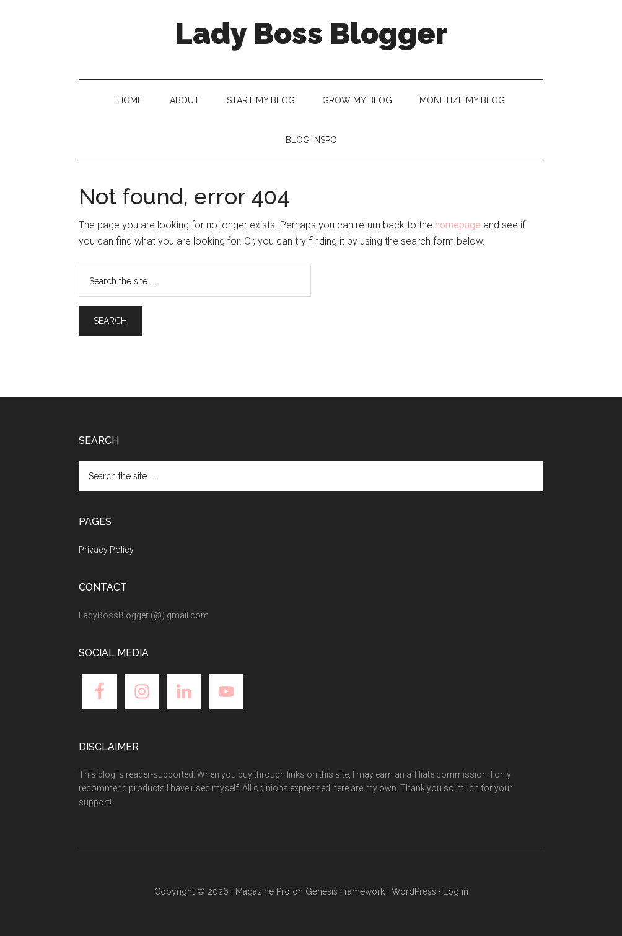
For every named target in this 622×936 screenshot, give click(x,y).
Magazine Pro (262, 891)
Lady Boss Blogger (311, 33)
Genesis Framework (345, 891)
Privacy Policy (106, 550)
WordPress (414, 891)
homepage (458, 225)
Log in (455, 891)
